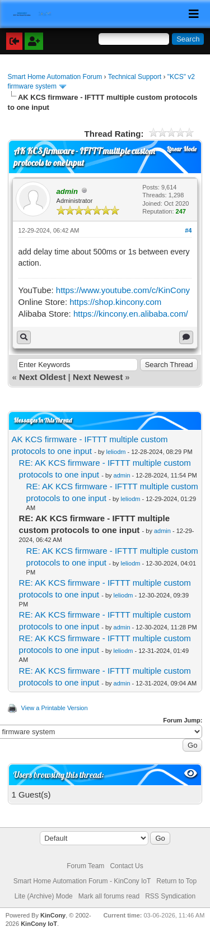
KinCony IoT (39, 923)
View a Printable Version (54, 708)
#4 (188, 230)
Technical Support (134, 77)
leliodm (116, 451)
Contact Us (126, 866)
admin (122, 475)
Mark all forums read (108, 896)
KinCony (53, 915)
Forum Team (85, 866)
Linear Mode (182, 149)
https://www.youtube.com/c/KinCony (123, 290)
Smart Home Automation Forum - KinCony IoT (82, 881)
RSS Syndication (170, 896)
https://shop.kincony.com (115, 302)
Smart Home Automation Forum (55, 77)
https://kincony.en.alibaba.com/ (130, 313)
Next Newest (98, 377)
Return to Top (176, 881)
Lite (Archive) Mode (44, 896)
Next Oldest (42, 377)
